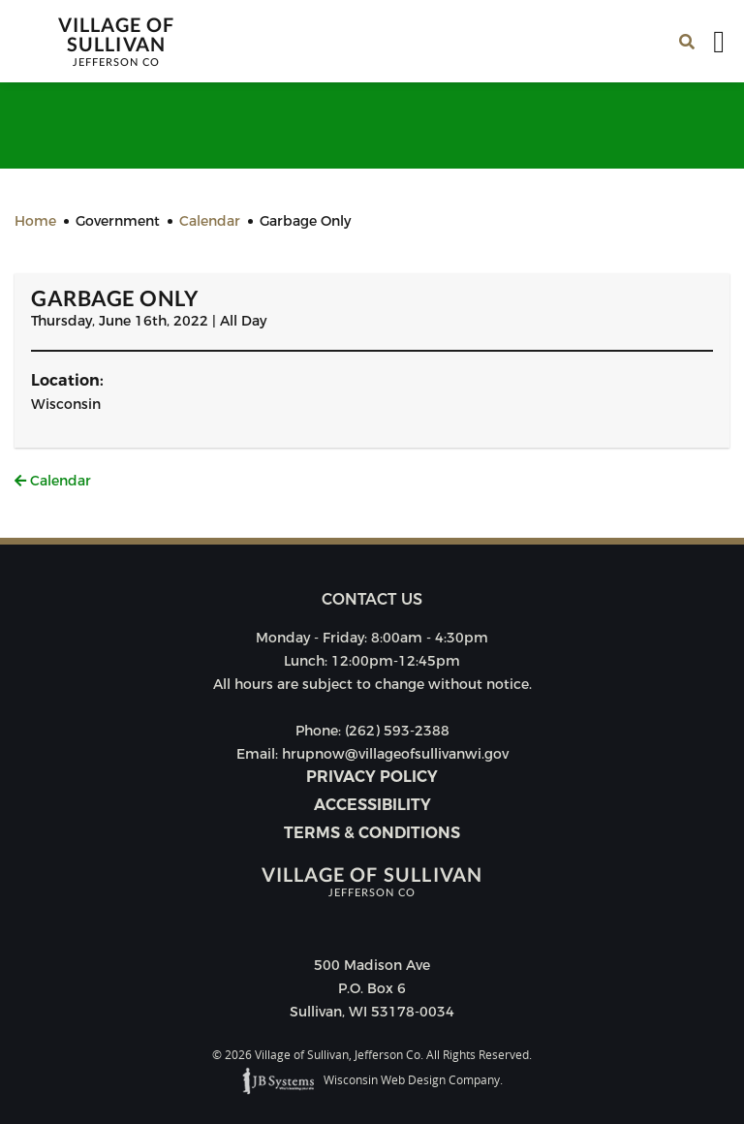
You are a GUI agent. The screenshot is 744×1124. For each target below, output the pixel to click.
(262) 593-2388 (397, 730)
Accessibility (372, 805)
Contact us (372, 599)
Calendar (53, 480)
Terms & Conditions (372, 833)
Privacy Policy (372, 776)
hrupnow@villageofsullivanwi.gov (395, 754)
